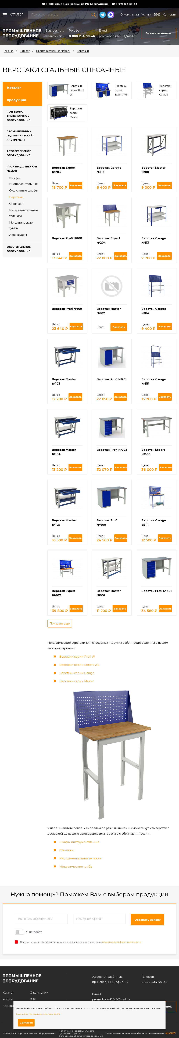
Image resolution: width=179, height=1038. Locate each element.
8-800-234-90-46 (82, 36)
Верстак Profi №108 (67, 238)
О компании (129, 14)
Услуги (146, 14)
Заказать (75, 185)
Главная (8, 50)
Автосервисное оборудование (19, 153)
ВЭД (157, 14)
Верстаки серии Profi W (77, 656)
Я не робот (28, 932)
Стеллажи (16, 203)
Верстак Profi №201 (112, 379)
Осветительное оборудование (19, 249)
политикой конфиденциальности (121, 942)
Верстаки (83, 50)
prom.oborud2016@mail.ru (118, 36)
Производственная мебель (53, 50)
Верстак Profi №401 (156, 591)
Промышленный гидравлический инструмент (20, 135)
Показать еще (60, 623)
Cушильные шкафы (23, 190)
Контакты (169, 14)
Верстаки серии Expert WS (79, 665)
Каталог (16, 14)
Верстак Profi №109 (67, 309)
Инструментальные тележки (80, 858)
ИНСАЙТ (170, 1033)
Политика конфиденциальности (77, 1030)
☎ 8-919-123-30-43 (124, 4)
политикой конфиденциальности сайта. (38, 1014)
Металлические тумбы (76, 866)
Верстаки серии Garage (76, 673)
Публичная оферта (69, 1033)
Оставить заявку (147, 919)
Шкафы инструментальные (79, 842)
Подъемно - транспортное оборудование (18, 116)
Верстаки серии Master (76, 681)
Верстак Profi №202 (112, 449)
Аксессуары (18, 234)
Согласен (26, 1022)
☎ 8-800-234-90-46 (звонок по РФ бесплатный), (75, 4)
